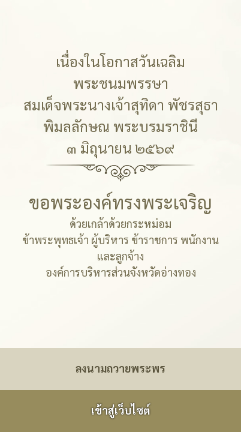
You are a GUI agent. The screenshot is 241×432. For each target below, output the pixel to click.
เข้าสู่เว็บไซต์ (120, 410)
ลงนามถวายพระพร (120, 368)
